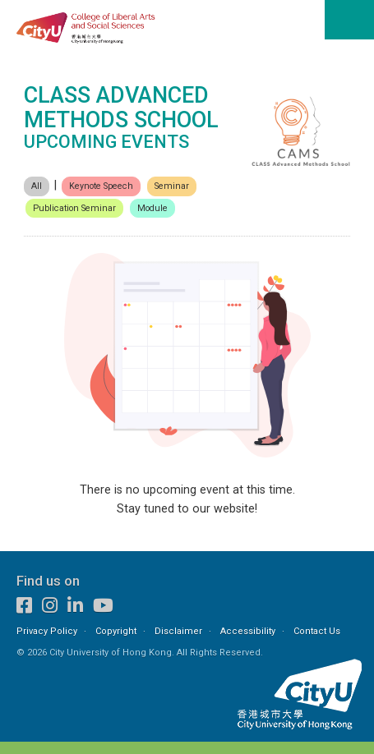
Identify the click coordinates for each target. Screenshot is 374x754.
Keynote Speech (101, 186)
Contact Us (316, 631)
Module (152, 208)
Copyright (115, 631)
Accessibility (247, 631)
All (36, 186)
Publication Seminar (74, 208)
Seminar (172, 186)
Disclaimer (178, 631)
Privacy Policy (46, 631)
